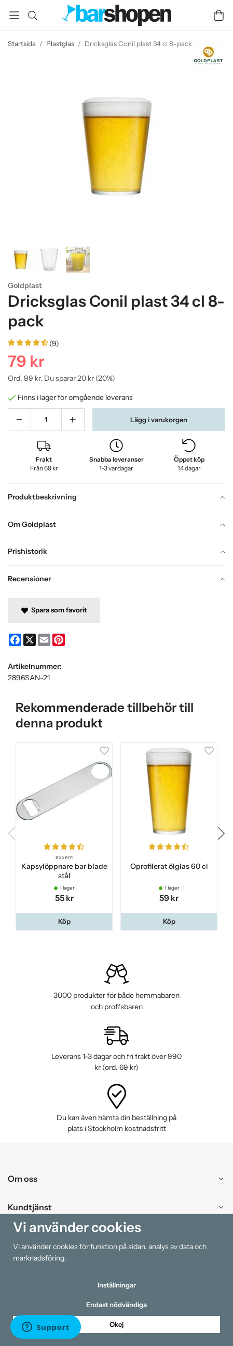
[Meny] (14, 15)
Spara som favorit (54, 610)
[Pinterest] (58, 640)
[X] (29, 640)
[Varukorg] (219, 15)
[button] (64, 921)
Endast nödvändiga (116, 1304)
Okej (116, 1324)
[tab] (116, 497)
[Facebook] (15, 640)
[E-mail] (44, 640)
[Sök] (32, 15)
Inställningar (117, 1285)
